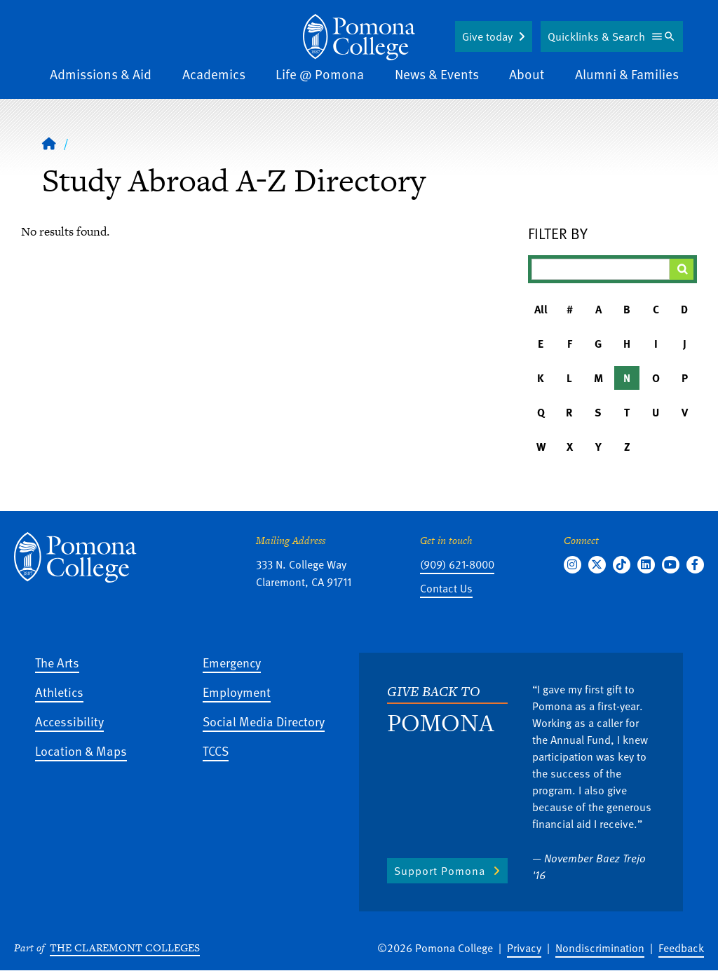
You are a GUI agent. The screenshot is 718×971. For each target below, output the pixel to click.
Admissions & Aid (100, 74)
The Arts (57, 662)
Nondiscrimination (599, 947)
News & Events (437, 74)
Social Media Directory (264, 721)
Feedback (681, 947)
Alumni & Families (627, 74)
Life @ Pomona (320, 74)
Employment (237, 691)
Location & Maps (81, 750)
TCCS (216, 750)
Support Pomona (439, 870)
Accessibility (69, 721)
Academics (213, 74)
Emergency (232, 662)
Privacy (524, 947)
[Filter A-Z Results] (600, 269)
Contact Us (446, 588)
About (526, 74)
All (541, 309)
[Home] (359, 37)
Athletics (59, 691)
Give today (487, 36)
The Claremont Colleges (125, 947)
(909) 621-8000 (457, 564)
